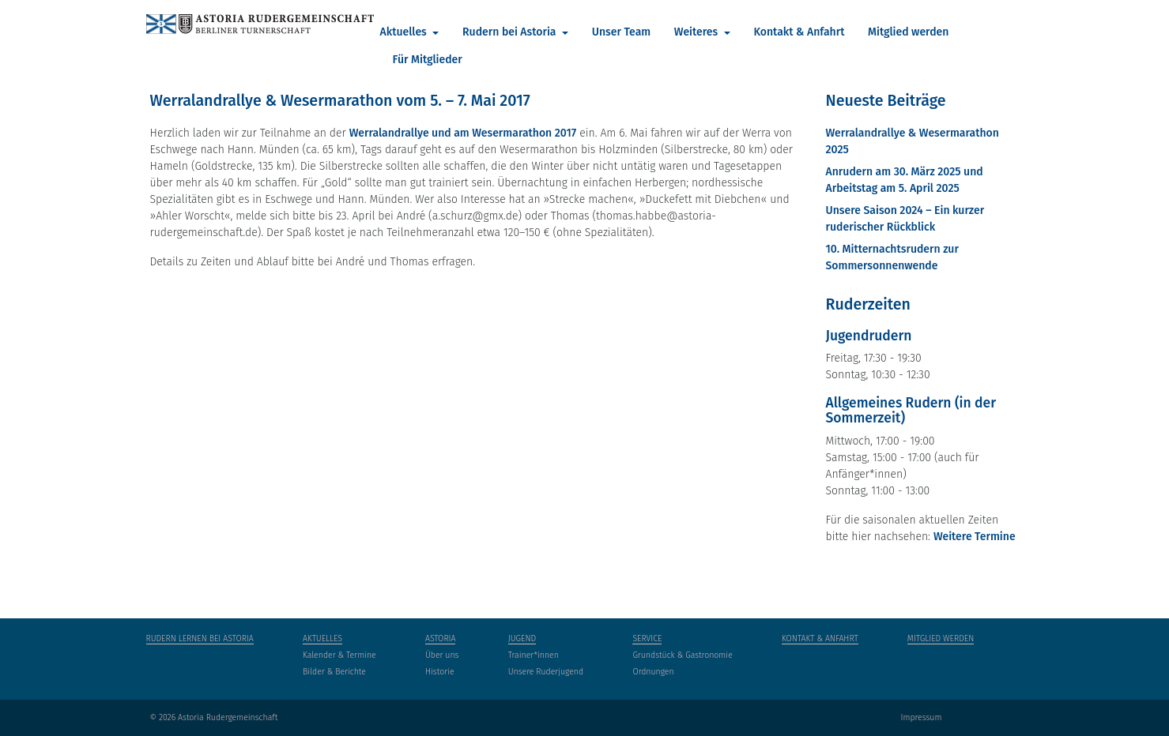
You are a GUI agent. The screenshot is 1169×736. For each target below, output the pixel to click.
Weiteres (697, 32)
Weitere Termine (974, 536)
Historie (439, 672)
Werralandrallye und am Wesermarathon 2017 (463, 133)
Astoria (440, 638)
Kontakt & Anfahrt (798, 32)
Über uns (442, 655)
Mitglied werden (908, 32)
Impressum (920, 717)
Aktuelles (405, 32)
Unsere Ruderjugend (545, 672)
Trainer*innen (533, 655)
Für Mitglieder (427, 59)
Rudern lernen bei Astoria (200, 638)
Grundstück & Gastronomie (682, 655)
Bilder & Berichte (334, 672)
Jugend (522, 638)
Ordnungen (652, 672)
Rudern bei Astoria (510, 32)
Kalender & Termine (339, 655)
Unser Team (621, 32)
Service (647, 638)
